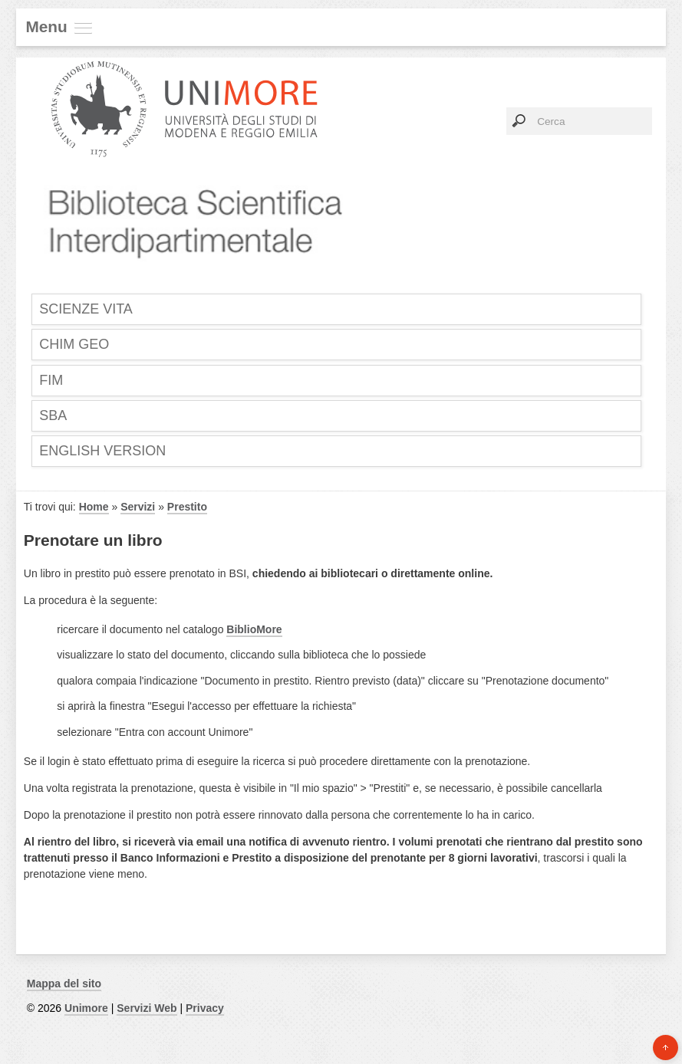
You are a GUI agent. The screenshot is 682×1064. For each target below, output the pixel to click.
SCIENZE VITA (86, 309)
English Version (102, 450)
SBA (53, 415)
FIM (51, 380)
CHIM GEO (74, 344)
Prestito (187, 507)
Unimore (86, 1008)
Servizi (137, 507)
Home (94, 507)
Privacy (205, 1008)
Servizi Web (146, 1008)
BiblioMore (254, 629)
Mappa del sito (64, 983)
